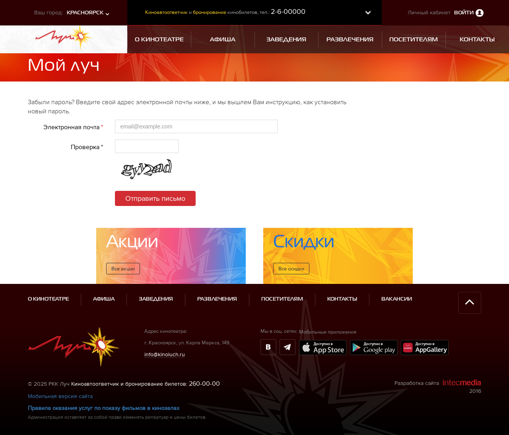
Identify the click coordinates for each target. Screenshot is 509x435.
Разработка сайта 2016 (437, 386)
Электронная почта (73, 126)
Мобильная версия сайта (60, 396)
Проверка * (87, 146)
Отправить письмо (155, 198)
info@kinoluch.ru (164, 354)
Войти (464, 13)
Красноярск (85, 13)
